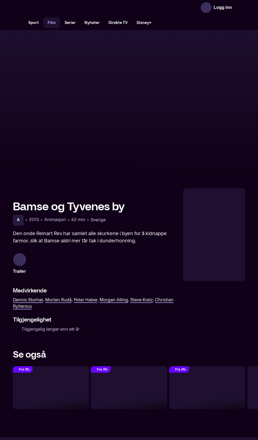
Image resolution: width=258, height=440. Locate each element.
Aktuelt (98, 393)
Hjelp (138, 393)
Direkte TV (118, 22)
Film (52, 22)
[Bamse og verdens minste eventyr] (207, 321)
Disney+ (144, 22)
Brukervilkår (159, 393)
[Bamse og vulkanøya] (129, 321)
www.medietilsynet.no (161, 411)
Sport (33, 22)
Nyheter (92, 22)
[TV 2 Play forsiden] (53, 7)
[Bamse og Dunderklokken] (51, 321)
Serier (70, 22)
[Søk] (18, 22)
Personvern (187, 393)
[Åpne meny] (239, 7)
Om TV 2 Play (73, 393)
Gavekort (119, 393)
